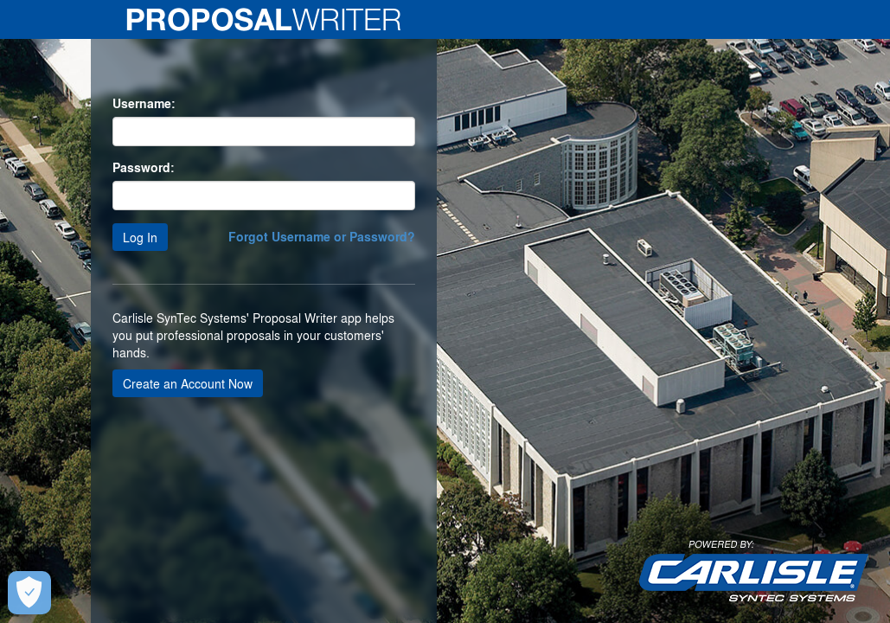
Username (141, 103)
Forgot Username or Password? (321, 237)
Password (141, 168)
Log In (140, 237)
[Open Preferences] (28, 592)
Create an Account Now (188, 383)
